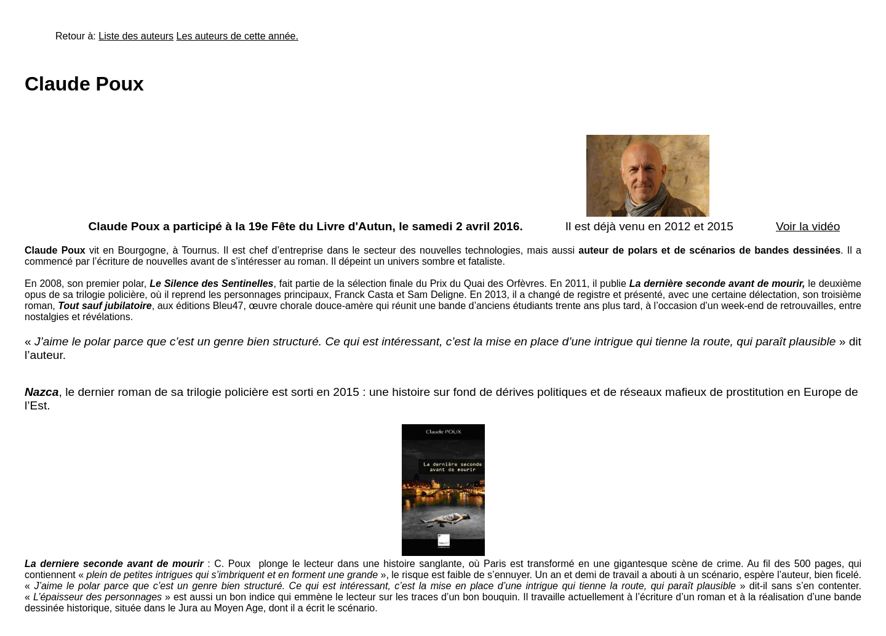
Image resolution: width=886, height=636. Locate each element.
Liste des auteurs (136, 36)
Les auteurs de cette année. (237, 36)
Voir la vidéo (808, 226)
